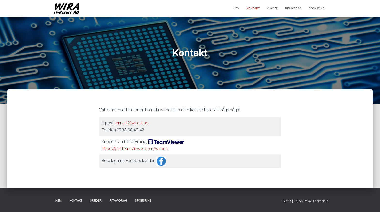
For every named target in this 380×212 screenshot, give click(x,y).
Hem (236, 8)
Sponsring (317, 8)
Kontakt (253, 8)
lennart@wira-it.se (131, 122)
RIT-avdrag (293, 8)
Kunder (272, 8)
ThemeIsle (320, 201)
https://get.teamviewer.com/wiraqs (135, 148)
